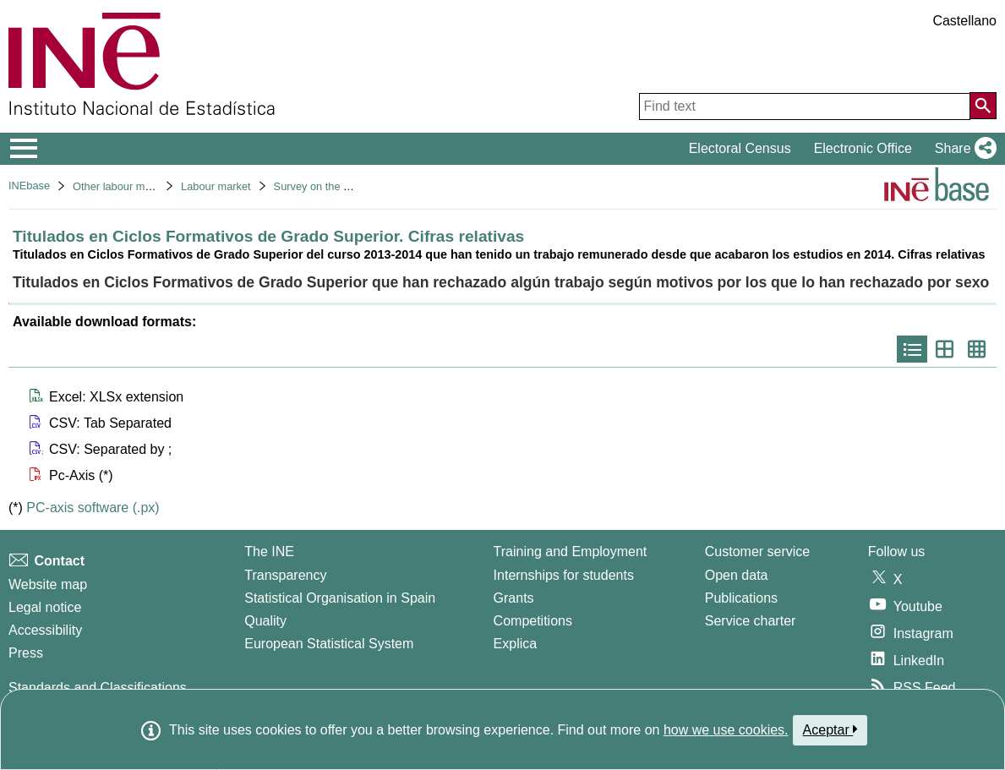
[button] (962, 149)
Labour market (216, 186)
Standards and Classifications (97, 687)
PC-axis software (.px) (92, 507)
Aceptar (830, 729)
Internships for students (564, 575)
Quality (265, 621)
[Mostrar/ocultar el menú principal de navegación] (24, 149)
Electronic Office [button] (863, 148)
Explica (516, 643)
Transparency (285, 575)
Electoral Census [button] (740, 148)
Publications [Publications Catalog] (741, 598)
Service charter (750, 621)
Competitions (533, 621)
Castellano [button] (964, 21)
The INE (269, 551)
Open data (736, 575)
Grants (514, 598)
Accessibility (45, 630)
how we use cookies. (726, 730)
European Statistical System (328, 643)
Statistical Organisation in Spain (339, 598)
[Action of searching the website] (983, 105)
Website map (47, 584)
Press (25, 653)
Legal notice (44, 607)
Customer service (757, 551)
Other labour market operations (147, 186)
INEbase (29, 185)
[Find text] (804, 106)
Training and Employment (570, 551)
